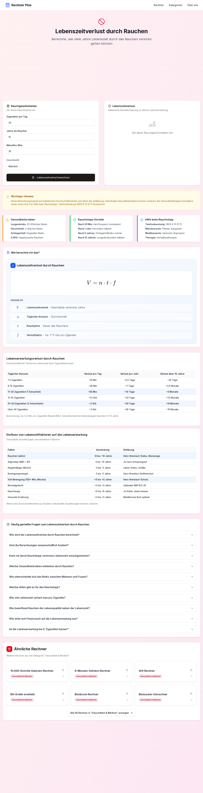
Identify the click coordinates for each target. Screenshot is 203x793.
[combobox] (15, 166)
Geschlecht (13, 160)
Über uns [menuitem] (192, 5)
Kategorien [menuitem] (175, 5)
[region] (101, 395)
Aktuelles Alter (15, 145)
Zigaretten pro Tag (17, 117)
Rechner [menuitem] (159, 5)
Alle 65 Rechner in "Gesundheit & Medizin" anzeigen (101, 712)
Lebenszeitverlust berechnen (51, 177)
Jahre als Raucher (17, 131)
